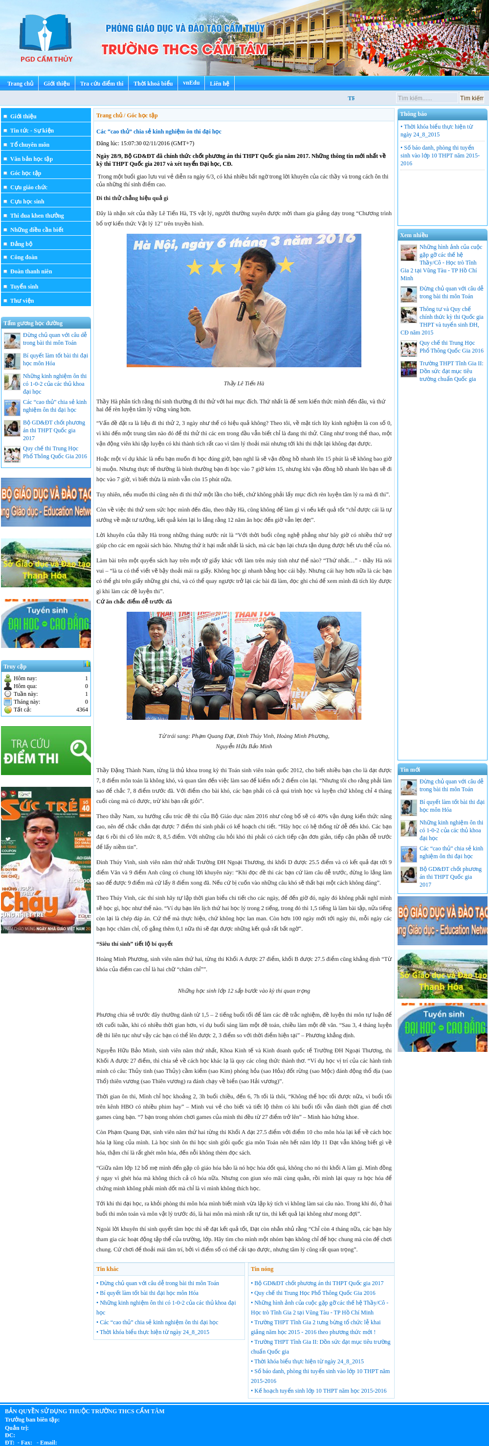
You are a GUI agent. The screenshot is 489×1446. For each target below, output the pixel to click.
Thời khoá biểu (153, 83)
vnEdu (191, 82)
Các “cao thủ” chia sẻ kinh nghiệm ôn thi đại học (159, 131)
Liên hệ (219, 83)
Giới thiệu (57, 83)
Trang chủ (20, 83)
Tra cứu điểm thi (101, 83)
